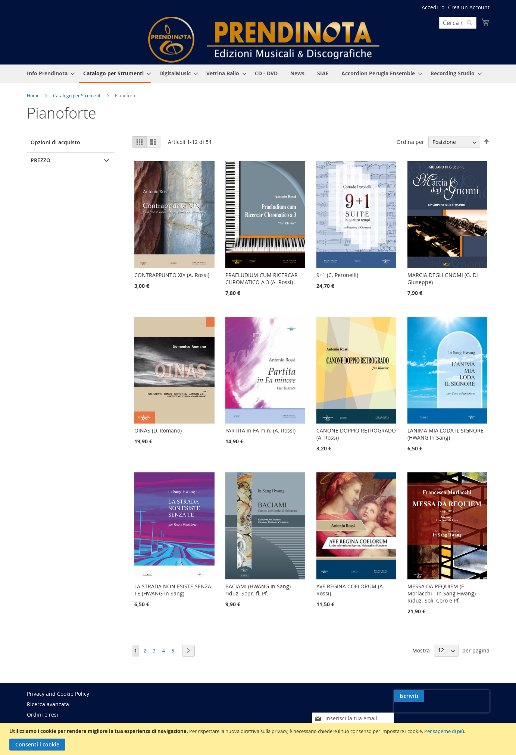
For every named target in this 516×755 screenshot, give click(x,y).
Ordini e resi (42, 714)
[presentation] (425, 713)
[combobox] (457, 23)
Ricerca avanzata (48, 704)
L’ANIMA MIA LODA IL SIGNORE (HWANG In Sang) (445, 434)
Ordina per (410, 141)
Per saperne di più (444, 731)
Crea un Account (469, 7)
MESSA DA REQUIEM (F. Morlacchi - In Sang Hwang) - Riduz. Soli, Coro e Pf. (443, 593)
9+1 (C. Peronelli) (337, 275)
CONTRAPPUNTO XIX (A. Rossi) (171, 275)
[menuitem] (48, 73)
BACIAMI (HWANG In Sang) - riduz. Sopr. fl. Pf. (259, 590)
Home (34, 95)
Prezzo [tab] (40, 160)
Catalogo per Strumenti (78, 95)
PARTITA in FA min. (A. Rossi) (260, 430)
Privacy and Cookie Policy (58, 693)
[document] (259, 739)
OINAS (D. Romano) (158, 430)
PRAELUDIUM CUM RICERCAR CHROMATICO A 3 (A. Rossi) (261, 278)
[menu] (258, 74)
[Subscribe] (474, 696)
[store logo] (263, 40)
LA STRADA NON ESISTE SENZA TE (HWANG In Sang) (172, 590)
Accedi (430, 7)
